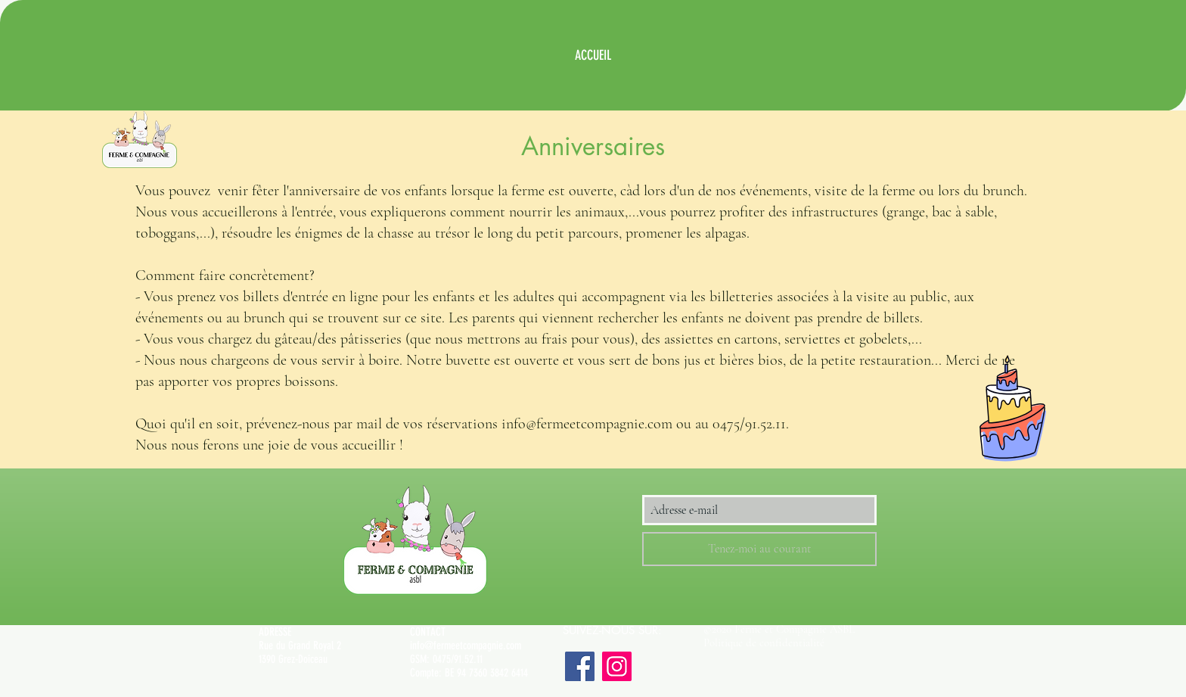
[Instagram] (617, 666)
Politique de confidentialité (763, 642)
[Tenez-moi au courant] (759, 549)
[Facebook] (580, 666)
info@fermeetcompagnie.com (465, 645)
